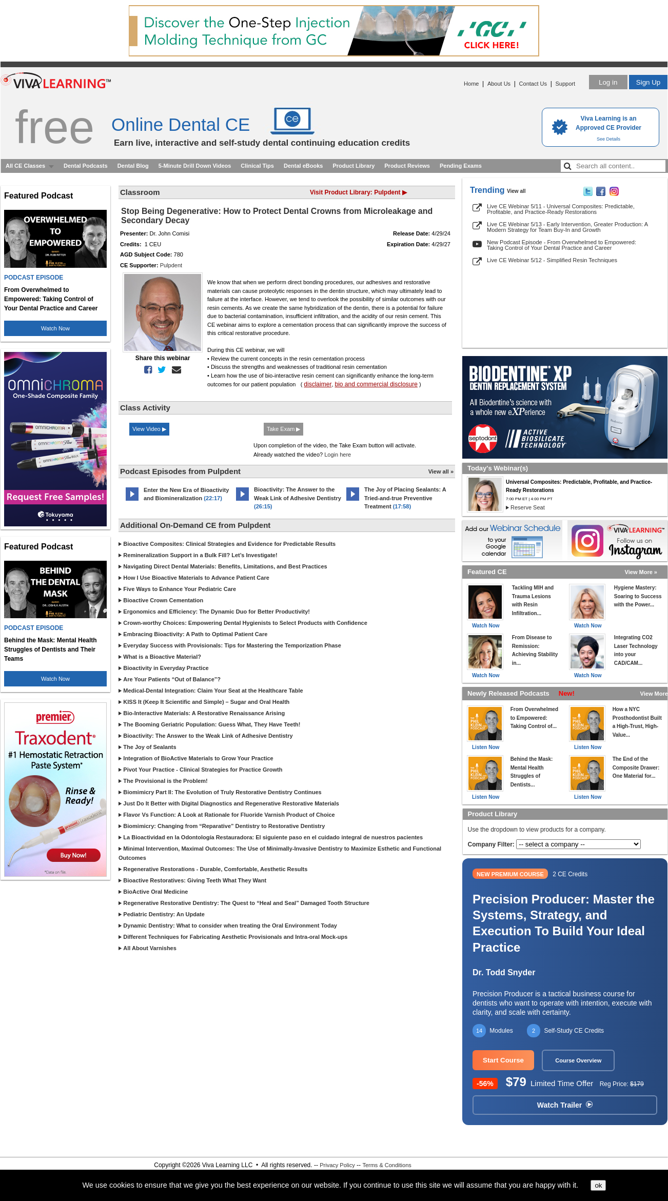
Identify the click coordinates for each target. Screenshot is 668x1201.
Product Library (353, 166)
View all (516, 191)
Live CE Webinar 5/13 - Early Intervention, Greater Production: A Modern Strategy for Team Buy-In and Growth (567, 227)
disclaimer (317, 384)
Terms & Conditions (386, 1165)
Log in (608, 82)
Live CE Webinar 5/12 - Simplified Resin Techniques (552, 260)
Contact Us (533, 84)
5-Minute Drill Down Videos (195, 166)
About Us (498, 84)
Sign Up (648, 82)
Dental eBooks (303, 166)
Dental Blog (133, 166)
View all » (441, 471)
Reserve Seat (527, 507)
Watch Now (55, 328)
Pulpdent (171, 265)
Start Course (503, 1060)
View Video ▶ (149, 429)
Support (565, 84)
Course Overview (578, 1060)
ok (598, 1185)
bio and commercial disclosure (376, 384)
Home (471, 84)
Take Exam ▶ (283, 429)
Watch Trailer (565, 1105)
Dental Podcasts (86, 166)
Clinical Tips (257, 166)
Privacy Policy (337, 1165)
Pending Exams (461, 166)
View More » (641, 572)
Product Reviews (407, 166)
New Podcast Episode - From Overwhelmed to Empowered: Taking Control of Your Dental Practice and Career (561, 245)
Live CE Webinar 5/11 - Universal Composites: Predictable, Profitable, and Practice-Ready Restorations (561, 209)
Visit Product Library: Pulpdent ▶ (358, 192)
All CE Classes (25, 166)
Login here (337, 454)
